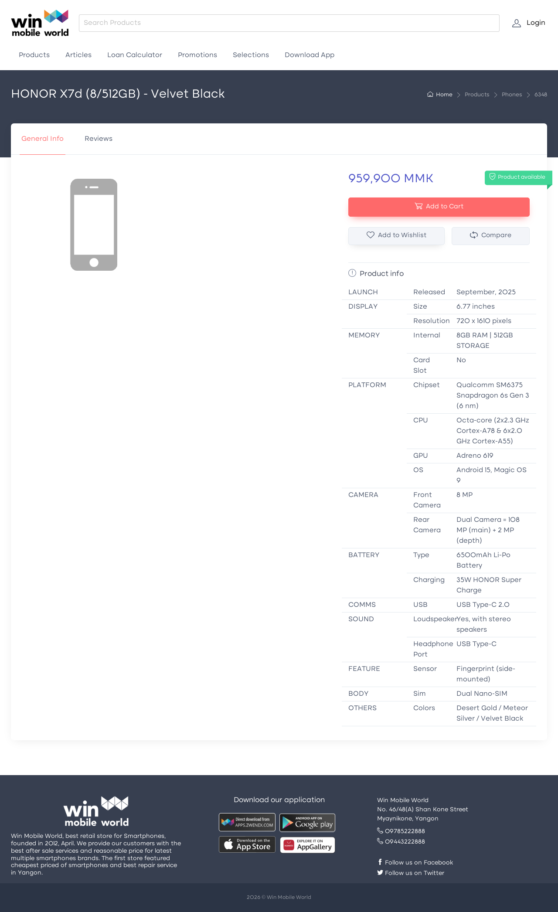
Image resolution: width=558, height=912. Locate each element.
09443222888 (401, 842)
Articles (78, 55)
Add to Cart (439, 206)
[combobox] (289, 23)
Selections (251, 55)
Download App (309, 55)
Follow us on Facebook (415, 863)
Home (440, 95)
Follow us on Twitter (410, 873)
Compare (490, 235)
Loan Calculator (134, 55)
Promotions (197, 55)
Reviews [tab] (98, 139)
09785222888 (401, 831)
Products (34, 55)
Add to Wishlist (396, 235)
